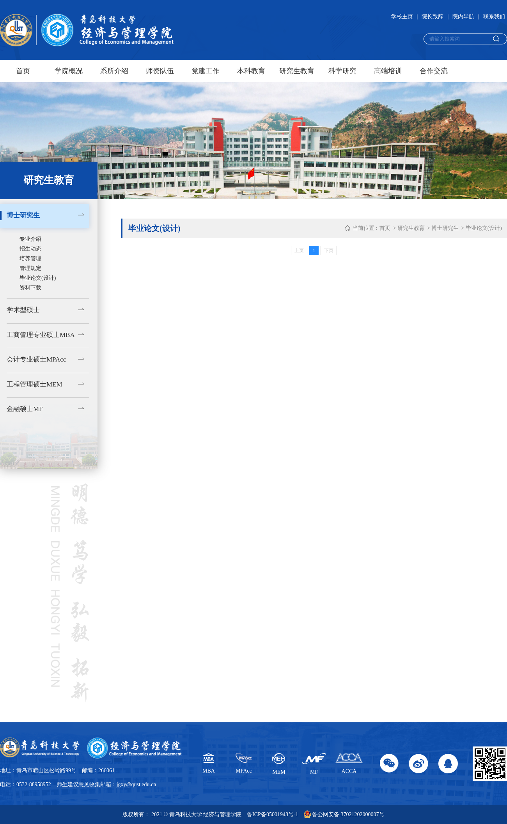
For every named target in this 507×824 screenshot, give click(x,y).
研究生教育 (296, 71)
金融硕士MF (25, 409)
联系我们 (494, 16)
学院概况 (69, 71)
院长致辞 (432, 16)
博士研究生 (23, 215)
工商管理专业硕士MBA (41, 335)
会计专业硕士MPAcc (36, 359)
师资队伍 (160, 71)
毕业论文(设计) (38, 278)
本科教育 (251, 71)
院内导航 (463, 16)
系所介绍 (114, 71)
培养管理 (30, 258)
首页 (23, 71)
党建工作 (205, 71)
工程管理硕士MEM (34, 384)
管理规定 (30, 268)
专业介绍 (30, 239)
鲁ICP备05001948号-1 (272, 814)
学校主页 (402, 16)
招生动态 (30, 249)
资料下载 (30, 288)
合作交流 (434, 71)
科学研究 (342, 71)
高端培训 (388, 71)
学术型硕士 (23, 310)
